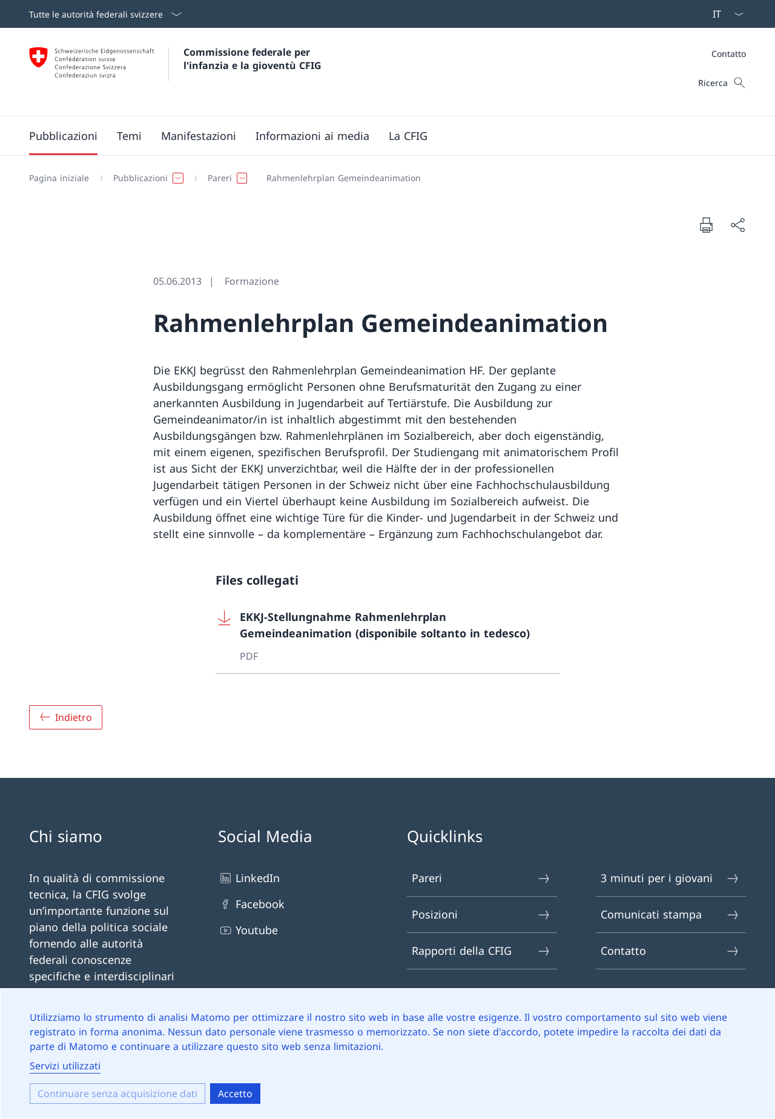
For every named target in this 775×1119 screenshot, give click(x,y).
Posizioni (481, 914)
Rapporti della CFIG (481, 950)
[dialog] (387, 1053)
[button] (63, 135)
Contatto (728, 53)
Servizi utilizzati (65, 1065)
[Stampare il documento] (706, 224)
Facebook (251, 904)
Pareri (481, 878)
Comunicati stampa (670, 914)
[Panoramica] (65, 717)
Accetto (235, 1093)
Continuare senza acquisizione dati (117, 1093)
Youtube (248, 930)
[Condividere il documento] (737, 225)
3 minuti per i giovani (670, 878)
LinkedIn (249, 878)
